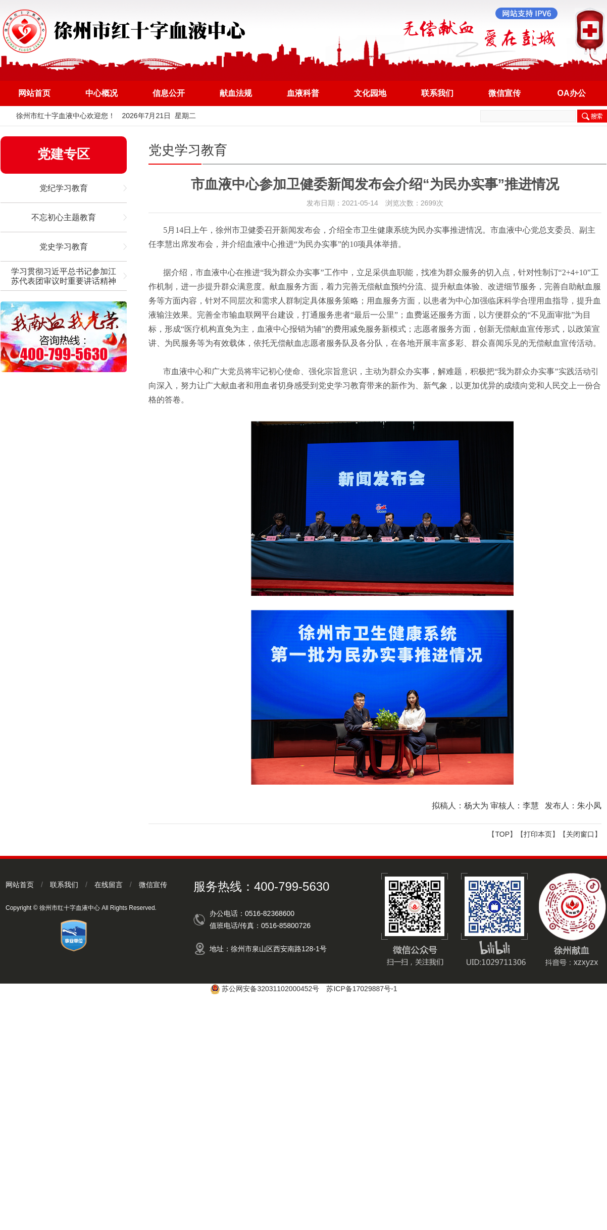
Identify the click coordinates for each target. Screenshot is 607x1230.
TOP (502, 834)
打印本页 (538, 834)
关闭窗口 (580, 834)
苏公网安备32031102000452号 (270, 989)
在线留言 (108, 885)
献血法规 (236, 93)
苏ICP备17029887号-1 (361, 989)
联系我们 (437, 93)
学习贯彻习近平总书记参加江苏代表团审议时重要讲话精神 (63, 276)
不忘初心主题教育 (63, 217)
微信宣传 (504, 93)
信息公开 (169, 93)
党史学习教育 (63, 246)
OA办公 (572, 93)
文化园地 (370, 93)
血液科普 (303, 93)
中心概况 (101, 93)
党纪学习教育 (63, 188)
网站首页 (34, 93)
